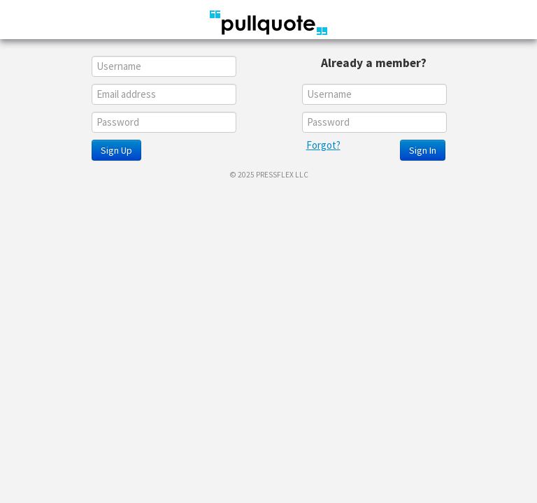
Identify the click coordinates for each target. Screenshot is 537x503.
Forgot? (323, 145)
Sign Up (116, 150)
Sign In (422, 150)
